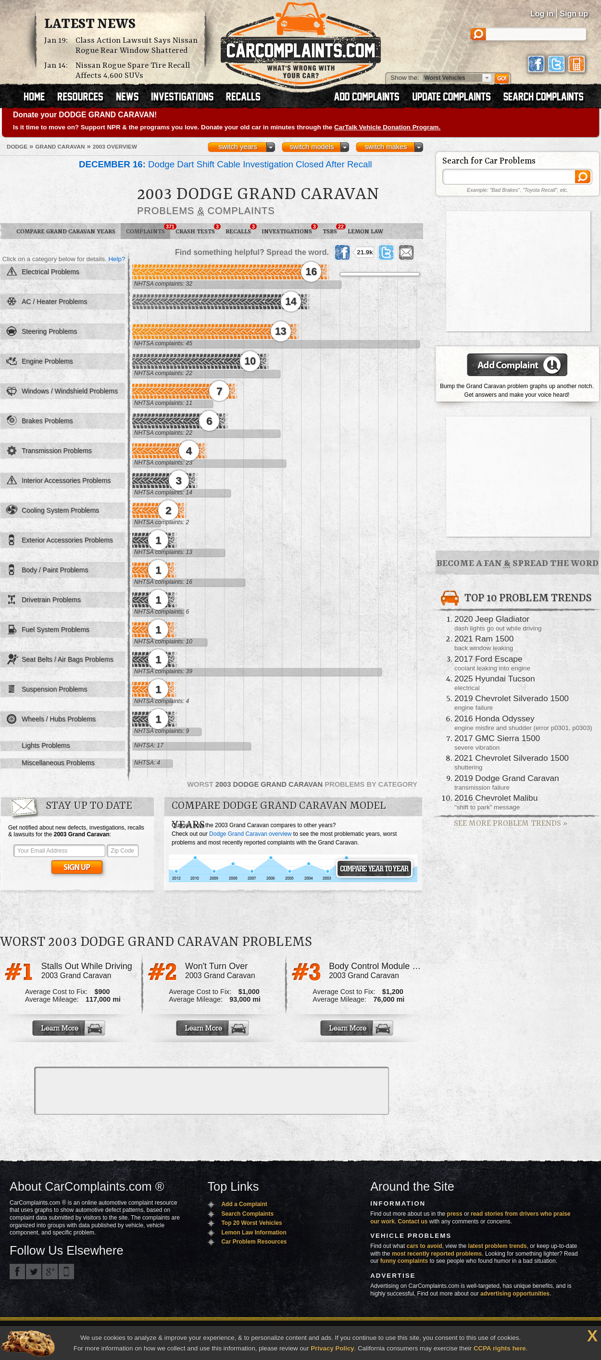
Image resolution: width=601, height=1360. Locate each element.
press (455, 1213)
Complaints (148, 229)
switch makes (386, 147)
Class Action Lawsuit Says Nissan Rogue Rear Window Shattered (136, 45)
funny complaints (404, 1261)
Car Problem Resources (254, 1241)
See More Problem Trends (510, 823)
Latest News (90, 24)
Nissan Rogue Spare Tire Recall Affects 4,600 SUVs (132, 70)
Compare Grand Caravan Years (65, 231)
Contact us (413, 1221)
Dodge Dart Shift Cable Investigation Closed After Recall (225, 164)
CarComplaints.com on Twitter (33, 1271)
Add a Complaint (244, 1204)
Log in (541, 14)
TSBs (332, 229)
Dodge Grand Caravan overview (250, 834)
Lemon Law (365, 231)
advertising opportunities (515, 1293)
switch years (237, 147)
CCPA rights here (500, 1348)
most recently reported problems (437, 1253)
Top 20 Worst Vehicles (251, 1223)
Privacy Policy (332, 1348)
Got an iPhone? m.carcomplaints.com (66, 1271)
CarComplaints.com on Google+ (50, 1271)
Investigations (289, 229)
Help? (116, 259)
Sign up (574, 14)
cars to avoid (424, 1246)
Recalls (240, 229)
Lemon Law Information (253, 1232)
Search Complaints (247, 1213)
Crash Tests (197, 229)
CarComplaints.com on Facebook (17, 1271)
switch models (311, 147)
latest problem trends (497, 1246)
